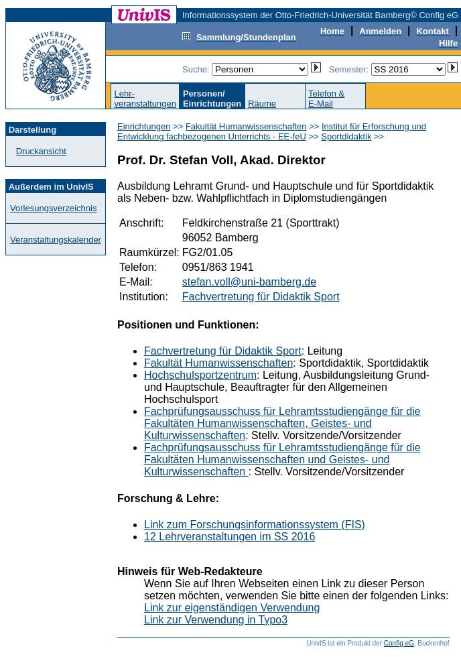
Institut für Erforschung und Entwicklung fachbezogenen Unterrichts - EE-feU (271, 131)
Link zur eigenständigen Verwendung (232, 607)
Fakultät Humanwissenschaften (246, 126)
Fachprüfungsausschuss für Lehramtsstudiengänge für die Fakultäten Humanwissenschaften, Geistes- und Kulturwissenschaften (282, 423)
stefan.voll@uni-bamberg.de (249, 282)
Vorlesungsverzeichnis (53, 208)
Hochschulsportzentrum (200, 375)
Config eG (399, 643)
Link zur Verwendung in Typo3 (215, 619)
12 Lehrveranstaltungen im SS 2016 (229, 536)
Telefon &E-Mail (326, 98)
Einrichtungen (144, 126)
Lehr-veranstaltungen (145, 98)
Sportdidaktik (346, 136)
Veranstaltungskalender (55, 240)
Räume (262, 104)
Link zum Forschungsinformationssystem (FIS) (254, 524)
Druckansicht (41, 151)
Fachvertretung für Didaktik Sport (261, 296)
